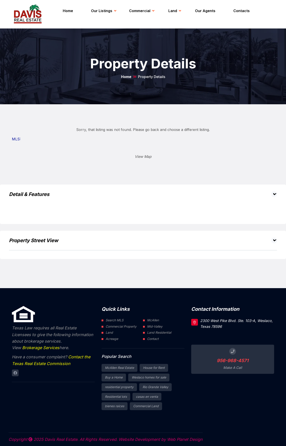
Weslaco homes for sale (149, 377)
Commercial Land (146, 406)
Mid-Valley (154, 326)
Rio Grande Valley (155, 387)
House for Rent (154, 368)
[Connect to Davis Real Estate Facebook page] (15, 373)
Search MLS (115, 320)
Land (172, 11)
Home (68, 11)
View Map (143, 156)
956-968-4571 (233, 360)
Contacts (241, 11)
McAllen (153, 320)
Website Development (139, 439)
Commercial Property (121, 326)
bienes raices (114, 406)
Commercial (139, 11)
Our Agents (205, 11)
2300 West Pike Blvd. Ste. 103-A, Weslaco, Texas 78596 (236, 323)
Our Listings (101, 11)
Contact (153, 339)
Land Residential (159, 332)
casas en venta (147, 396)
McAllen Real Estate (119, 368)
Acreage (112, 339)
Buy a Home (114, 377)
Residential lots (116, 396)
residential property (119, 387)
